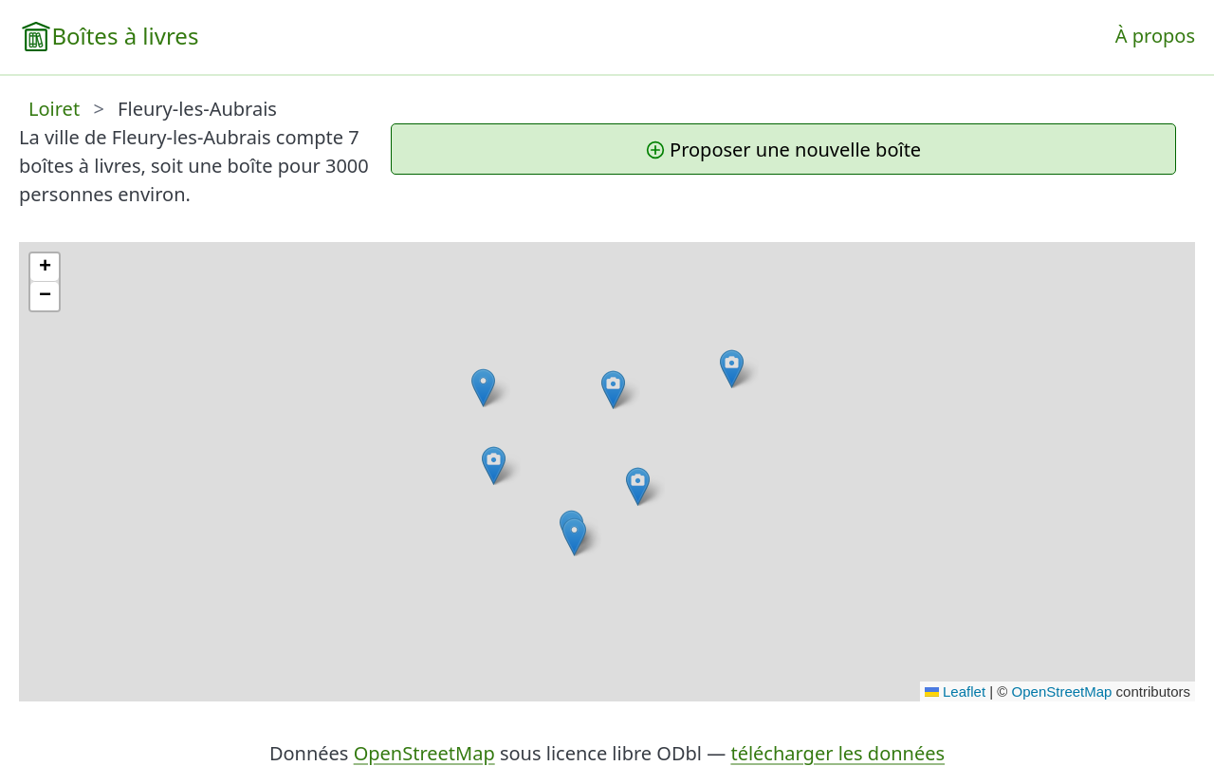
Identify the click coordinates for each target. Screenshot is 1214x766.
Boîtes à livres (124, 35)
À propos (1155, 35)
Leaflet (955, 691)
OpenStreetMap (1062, 691)
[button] (613, 389)
